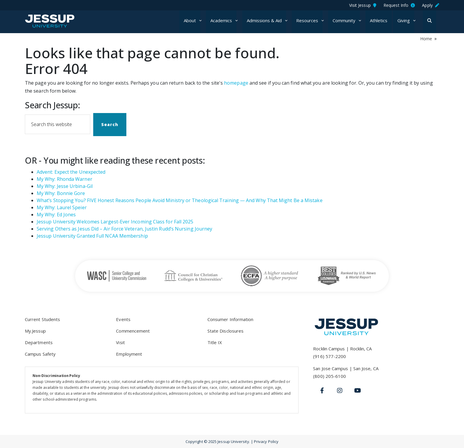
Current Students (42, 319)
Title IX (214, 342)
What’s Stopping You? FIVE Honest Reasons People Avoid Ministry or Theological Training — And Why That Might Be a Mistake (180, 200)
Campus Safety (40, 354)
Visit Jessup (362, 5)
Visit (120, 342)
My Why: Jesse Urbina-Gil (65, 186)
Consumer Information (230, 319)
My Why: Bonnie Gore (61, 193)
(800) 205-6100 (329, 376)
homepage (236, 83)
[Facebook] (322, 391)
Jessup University (61, 21)
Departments (39, 342)
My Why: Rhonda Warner (64, 179)
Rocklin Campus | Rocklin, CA (342, 349)
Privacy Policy (266, 441)
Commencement (133, 331)
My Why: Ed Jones (56, 214)
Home (426, 38)
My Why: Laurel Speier (62, 207)
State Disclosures (225, 331)
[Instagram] (340, 391)
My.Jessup (35, 331)
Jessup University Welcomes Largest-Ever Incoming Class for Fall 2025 (115, 221)
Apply (430, 5)
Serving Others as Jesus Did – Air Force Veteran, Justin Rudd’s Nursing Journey (124, 228)
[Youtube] (357, 391)
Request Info (399, 5)
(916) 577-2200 (329, 356)
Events (123, 319)
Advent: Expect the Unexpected (71, 172)
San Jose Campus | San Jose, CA (345, 368)
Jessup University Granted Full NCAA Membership (92, 236)
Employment (129, 354)
